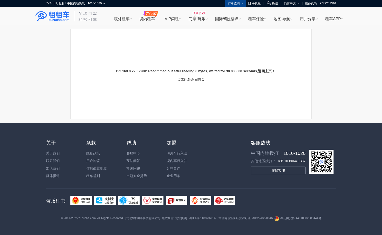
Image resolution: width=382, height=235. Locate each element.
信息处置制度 (96, 168)
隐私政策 (93, 153)
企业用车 (173, 176)
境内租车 (147, 19)
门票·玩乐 (197, 19)
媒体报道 (53, 176)
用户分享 (307, 19)
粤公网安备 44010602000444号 (297, 218)
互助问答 (133, 161)
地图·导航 (282, 19)
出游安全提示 (136, 176)
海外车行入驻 (177, 153)
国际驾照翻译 (227, 19)
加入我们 (53, 168)
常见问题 (133, 168)
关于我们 (53, 153)
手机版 (254, 3)
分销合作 (173, 168)
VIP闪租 (172, 19)
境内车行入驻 (177, 161)
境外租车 (122, 19)
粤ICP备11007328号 (202, 218)
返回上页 (265, 71)
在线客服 (278, 170)
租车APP (333, 19)
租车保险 (256, 19)
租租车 (52, 16)
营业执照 (181, 218)
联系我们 (53, 161)
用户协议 (93, 161)
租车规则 (93, 176)
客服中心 (133, 153)
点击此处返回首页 (191, 79)
